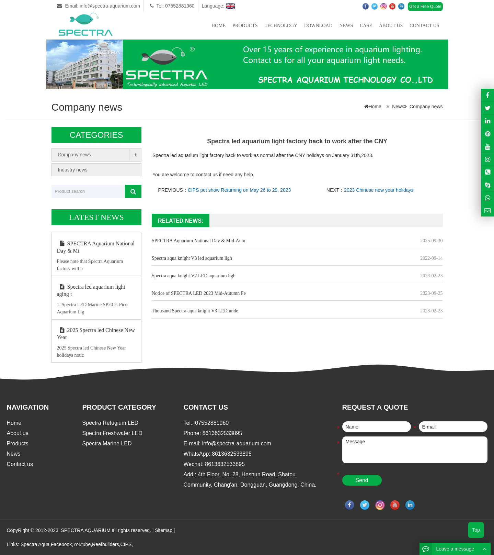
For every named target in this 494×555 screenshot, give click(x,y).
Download (318, 25)
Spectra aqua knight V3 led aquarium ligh (192, 258)
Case (366, 25)
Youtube (82, 544)
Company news (426, 106)
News (346, 25)
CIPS (126, 544)
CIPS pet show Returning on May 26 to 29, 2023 (239, 190)
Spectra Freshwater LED (112, 433)
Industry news (73, 169)
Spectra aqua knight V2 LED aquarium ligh (193, 275)
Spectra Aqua (35, 544)
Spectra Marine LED (107, 443)
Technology (280, 25)
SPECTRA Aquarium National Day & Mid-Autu (198, 240)
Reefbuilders (105, 544)
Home (218, 25)
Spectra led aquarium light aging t (91, 290)
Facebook (61, 544)
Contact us (424, 25)
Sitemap (163, 530)
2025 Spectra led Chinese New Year (96, 333)
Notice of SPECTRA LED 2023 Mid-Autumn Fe (199, 293)
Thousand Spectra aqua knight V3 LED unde (195, 310)
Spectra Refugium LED (110, 423)
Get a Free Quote (425, 6)
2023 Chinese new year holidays (378, 190)
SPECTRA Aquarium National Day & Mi (96, 247)
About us (391, 25)
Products (244, 25)
